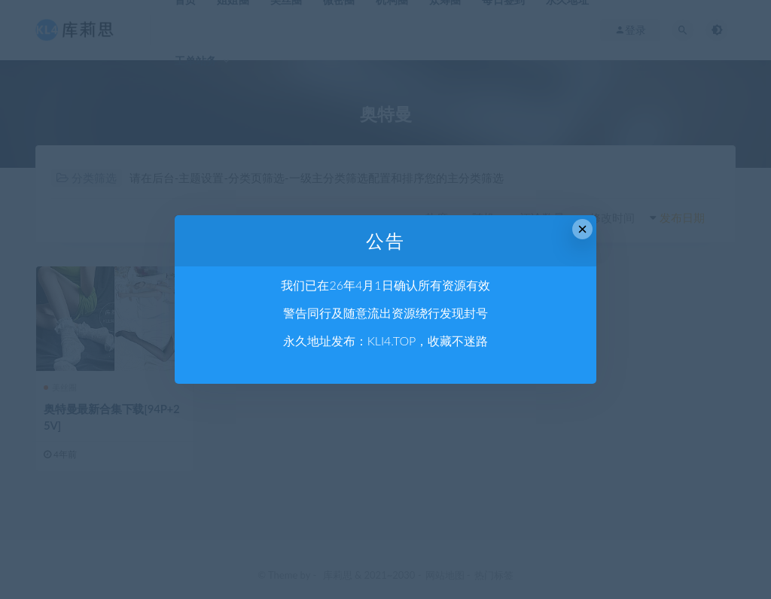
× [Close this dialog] (582, 229)
